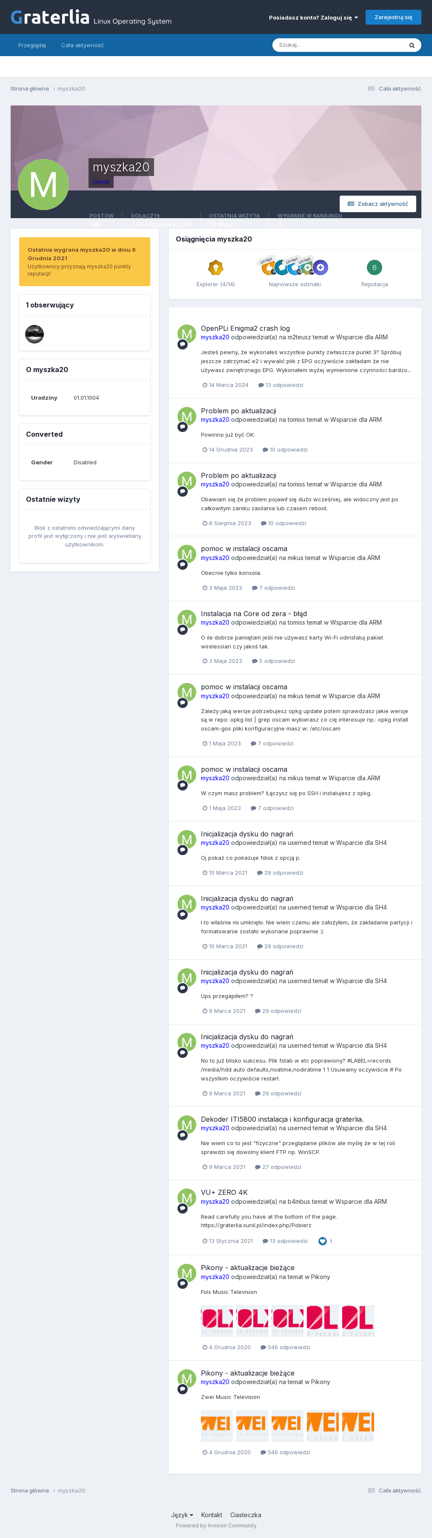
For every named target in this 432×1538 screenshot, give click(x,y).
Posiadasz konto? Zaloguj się (313, 17)
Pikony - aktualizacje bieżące (248, 1267)
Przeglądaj (32, 45)
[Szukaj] (304, 45)
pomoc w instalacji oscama (244, 548)
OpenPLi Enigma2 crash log (245, 328)
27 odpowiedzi (278, 1166)
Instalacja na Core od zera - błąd (254, 613)
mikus (295, 557)
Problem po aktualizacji (238, 411)
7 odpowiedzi (273, 587)
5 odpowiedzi (273, 660)
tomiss (296, 419)
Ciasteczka (245, 1514)
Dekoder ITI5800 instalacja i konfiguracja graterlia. (282, 1119)
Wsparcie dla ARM (362, 337)
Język (182, 1514)
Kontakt (211, 1514)
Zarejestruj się (393, 17)
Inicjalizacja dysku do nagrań (247, 834)
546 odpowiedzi (285, 1347)
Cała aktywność (82, 45)
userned (299, 842)
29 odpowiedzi (280, 872)
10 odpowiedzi (285, 449)
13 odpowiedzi (280, 384)
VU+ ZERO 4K (224, 1192)
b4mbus (299, 1201)
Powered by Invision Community (216, 1525)
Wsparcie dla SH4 (361, 842)
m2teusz (299, 337)
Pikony (320, 1276)
